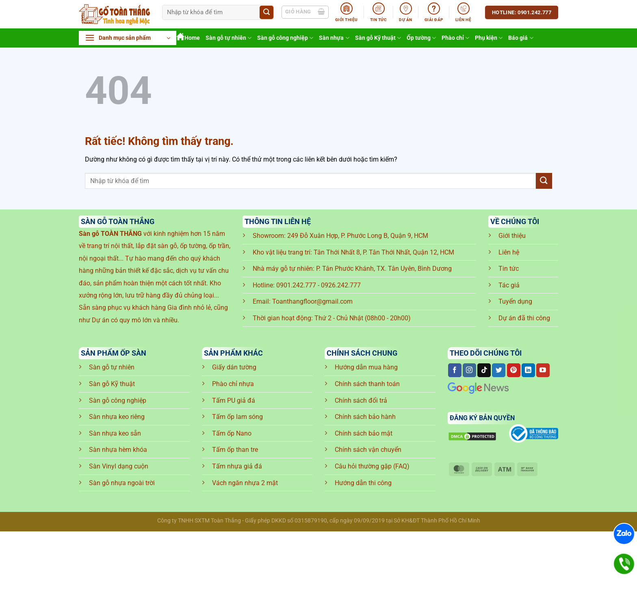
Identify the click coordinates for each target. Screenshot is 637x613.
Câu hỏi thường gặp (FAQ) (372, 466)
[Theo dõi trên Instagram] (469, 370)
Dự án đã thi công (524, 318)
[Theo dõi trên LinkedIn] (528, 370)
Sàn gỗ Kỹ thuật (378, 38)
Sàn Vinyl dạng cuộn (118, 466)
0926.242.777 (341, 285)
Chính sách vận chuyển (368, 449)
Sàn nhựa (334, 38)
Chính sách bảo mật (363, 433)
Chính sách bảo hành (365, 417)
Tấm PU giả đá (233, 400)
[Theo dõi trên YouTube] (543, 370)
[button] (127, 38)
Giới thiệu (512, 236)
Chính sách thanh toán (367, 384)
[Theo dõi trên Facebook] (455, 370)
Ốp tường (421, 38)
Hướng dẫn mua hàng (366, 367)
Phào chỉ (455, 38)
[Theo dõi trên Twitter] (498, 370)
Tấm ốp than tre (235, 449)
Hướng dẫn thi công (363, 483)
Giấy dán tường (234, 367)
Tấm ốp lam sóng (237, 417)
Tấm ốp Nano (231, 433)
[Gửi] (266, 12)
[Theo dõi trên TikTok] (484, 370)
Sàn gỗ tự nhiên (228, 38)
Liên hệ (508, 252)
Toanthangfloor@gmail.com (312, 301)
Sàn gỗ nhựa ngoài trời (122, 483)
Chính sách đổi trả (361, 400)
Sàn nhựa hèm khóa (118, 449)
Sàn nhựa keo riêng (117, 417)
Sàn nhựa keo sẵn (115, 433)
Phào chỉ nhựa (233, 384)
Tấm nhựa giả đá (237, 466)
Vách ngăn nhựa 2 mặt (245, 483)
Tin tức (508, 268)
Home (188, 37)
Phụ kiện (489, 38)
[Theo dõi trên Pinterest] (513, 370)
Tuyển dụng (515, 301)
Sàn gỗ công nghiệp (285, 38)
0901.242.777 (296, 285)
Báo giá (520, 38)
